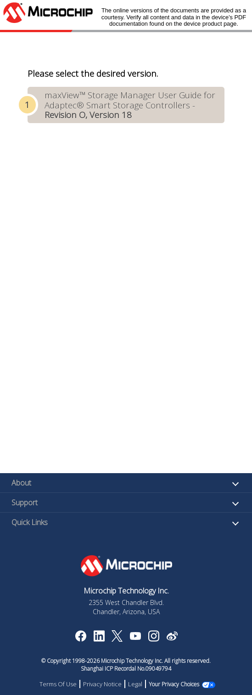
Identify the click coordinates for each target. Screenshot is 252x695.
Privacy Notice (108, 684)
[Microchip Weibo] (172, 638)
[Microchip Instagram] (153, 639)
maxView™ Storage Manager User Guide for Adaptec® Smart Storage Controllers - (130, 104)
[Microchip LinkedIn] (99, 639)
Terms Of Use (63, 684)
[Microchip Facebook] (80, 639)
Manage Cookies (174, 684)
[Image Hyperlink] (135, 637)
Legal (141, 684)
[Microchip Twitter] (117, 639)
